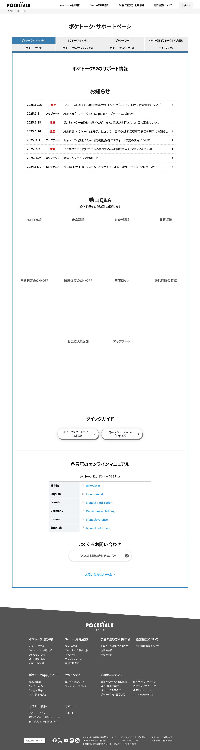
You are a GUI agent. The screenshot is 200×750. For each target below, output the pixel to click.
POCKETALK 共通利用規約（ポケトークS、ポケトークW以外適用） (109, 744)
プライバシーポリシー (129, 740)
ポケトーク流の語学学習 (113, 694)
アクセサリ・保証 (37, 654)
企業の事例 (106, 650)
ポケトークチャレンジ (143, 694)
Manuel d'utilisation (99, 502)
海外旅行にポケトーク (144, 681)
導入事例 (70, 654)
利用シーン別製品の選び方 (114, 646)
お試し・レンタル (37, 663)
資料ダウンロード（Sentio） (43, 721)
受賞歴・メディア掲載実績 (114, 681)
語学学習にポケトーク (144, 686)
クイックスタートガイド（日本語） (76, 434)
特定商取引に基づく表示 (162, 740)
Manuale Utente (97, 519)
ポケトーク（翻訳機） (70, 5)
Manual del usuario (98, 528)
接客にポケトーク (142, 690)
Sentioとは (71, 646)
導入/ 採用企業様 (110, 686)
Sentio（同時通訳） (100, 5)
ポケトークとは (36, 646)
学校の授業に (72, 663)
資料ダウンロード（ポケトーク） (44, 717)
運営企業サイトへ (33, 740)
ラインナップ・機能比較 (40, 650)
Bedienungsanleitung (100, 511)
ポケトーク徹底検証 (111, 690)
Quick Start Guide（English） (120, 434)
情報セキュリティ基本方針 (162, 737)
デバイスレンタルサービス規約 (133, 737)
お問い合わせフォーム (98, 574)
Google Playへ (37, 690)
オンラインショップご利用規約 (95, 740)
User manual (94, 494)
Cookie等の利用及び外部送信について (99, 737)
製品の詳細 (35, 681)
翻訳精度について (163, 5)
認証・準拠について (75, 681)
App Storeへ (36, 686)
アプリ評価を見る (38, 694)
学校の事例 (106, 654)
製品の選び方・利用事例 (131, 5)
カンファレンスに (73, 658)
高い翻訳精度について (147, 646)
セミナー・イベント (38, 713)
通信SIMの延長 (37, 658)
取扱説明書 (93, 486)
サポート (186, 5)
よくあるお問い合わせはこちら (98, 556)
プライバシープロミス (76, 686)
